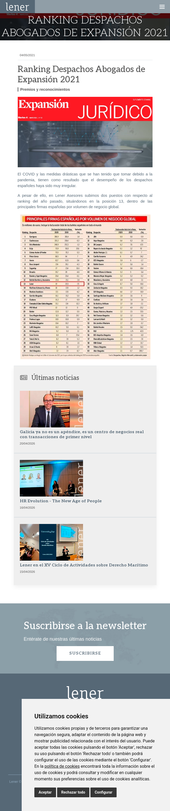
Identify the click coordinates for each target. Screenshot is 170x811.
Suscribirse (85, 653)
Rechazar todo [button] (73, 792)
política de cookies (62, 766)
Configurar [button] (103, 792)
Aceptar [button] (45, 792)
